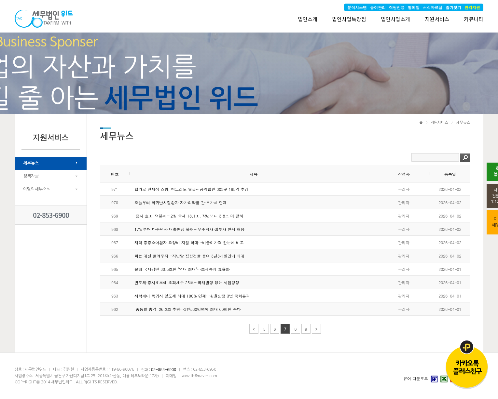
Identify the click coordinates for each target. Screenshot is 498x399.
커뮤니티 (473, 19)
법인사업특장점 (349, 19)
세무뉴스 (31, 163)
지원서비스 (437, 19)
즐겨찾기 (453, 7)
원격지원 (472, 7)
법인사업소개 (395, 19)
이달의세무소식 (36, 189)
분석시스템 (357, 7)
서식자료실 (432, 7)
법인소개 (307, 19)
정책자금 (31, 176)
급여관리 (378, 7)
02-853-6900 (51, 215)
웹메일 (414, 7)
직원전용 (397, 7)
